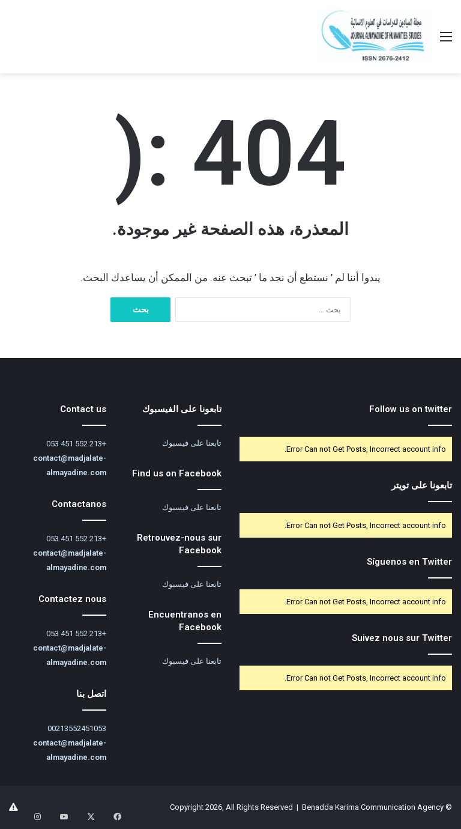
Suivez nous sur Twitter (402, 638)
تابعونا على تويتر (421, 485)
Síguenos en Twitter (409, 561)
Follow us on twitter (410, 409)
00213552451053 (76, 728)
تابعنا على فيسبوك (191, 443)
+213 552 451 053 (76, 443)
